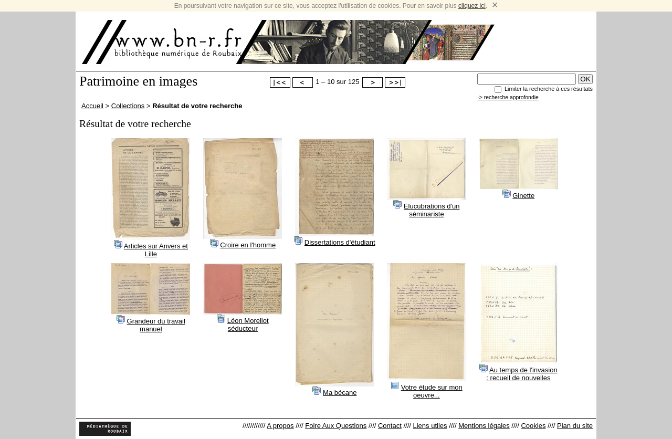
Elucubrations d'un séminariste (432, 210)
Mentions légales (484, 426)
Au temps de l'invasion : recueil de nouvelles (521, 374)
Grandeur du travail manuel (156, 325)
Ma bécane (339, 392)
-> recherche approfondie (507, 97)
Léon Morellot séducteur (248, 324)
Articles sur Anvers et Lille (156, 250)
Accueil (92, 106)
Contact (390, 426)
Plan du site (575, 426)
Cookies (533, 426)
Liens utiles (430, 426)
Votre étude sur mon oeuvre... (432, 391)
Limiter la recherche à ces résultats (549, 89)
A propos (280, 426)
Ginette (523, 196)
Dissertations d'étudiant (339, 242)
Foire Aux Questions (335, 426)
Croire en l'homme (248, 245)
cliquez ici (472, 5)
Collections (128, 106)
